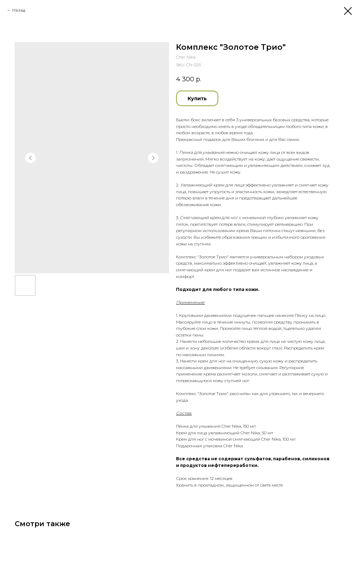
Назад (18, 10)
